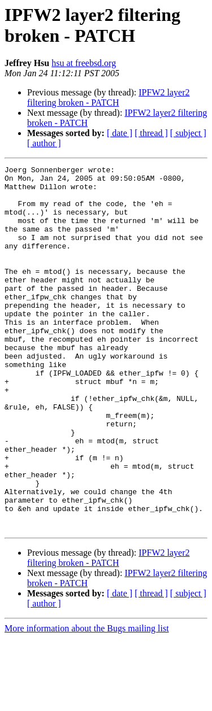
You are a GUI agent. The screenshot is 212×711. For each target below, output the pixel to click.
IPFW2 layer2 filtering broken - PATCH (108, 97)
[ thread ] (151, 133)
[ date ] (119, 133)
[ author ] (44, 143)
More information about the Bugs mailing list (87, 701)
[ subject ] (188, 133)
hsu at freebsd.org (83, 63)
